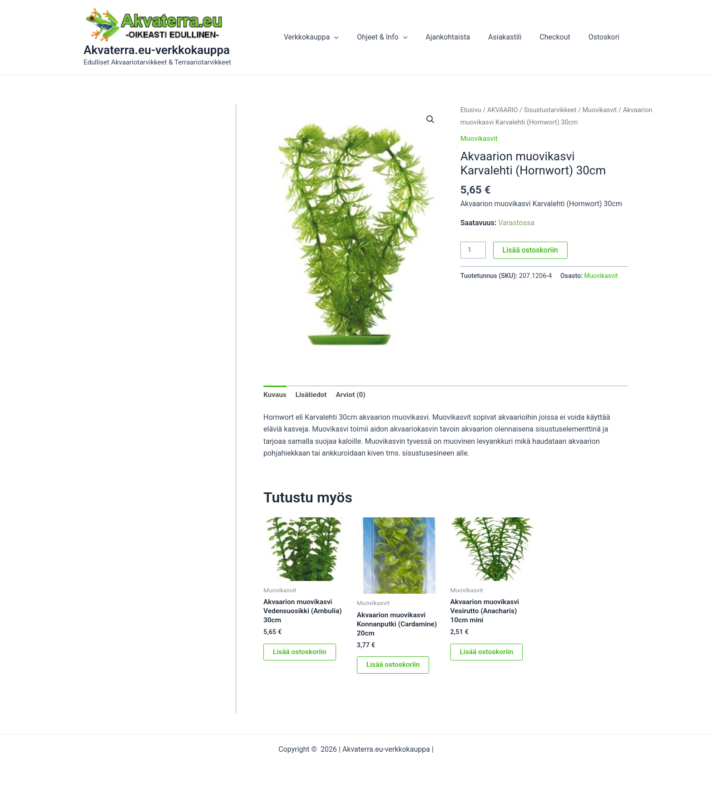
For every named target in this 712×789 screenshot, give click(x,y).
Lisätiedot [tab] (313, 395)
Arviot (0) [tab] (353, 395)
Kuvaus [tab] (275, 395)
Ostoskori (605, 37)
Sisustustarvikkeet (553, 110)
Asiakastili (513, 37)
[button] (354, 37)
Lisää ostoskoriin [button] (300, 654)
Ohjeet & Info (398, 37)
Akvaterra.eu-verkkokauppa (157, 50)
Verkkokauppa (331, 37)
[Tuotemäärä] (473, 250)
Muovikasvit (605, 110)
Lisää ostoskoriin (531, 250)
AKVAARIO (504, 110)
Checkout (560, 37)
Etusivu (471, 110)
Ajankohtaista (460, 37)
